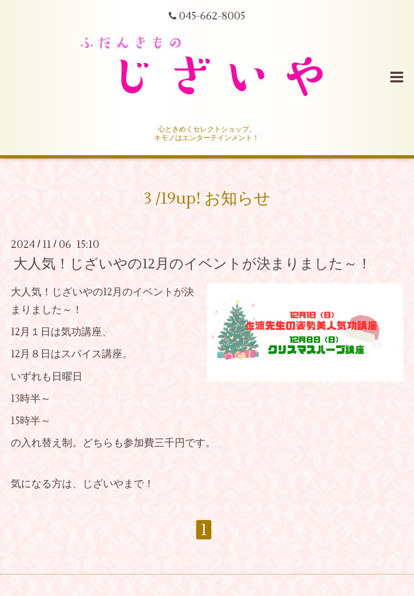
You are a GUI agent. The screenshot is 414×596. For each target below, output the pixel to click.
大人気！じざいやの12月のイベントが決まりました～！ (192, 263)
